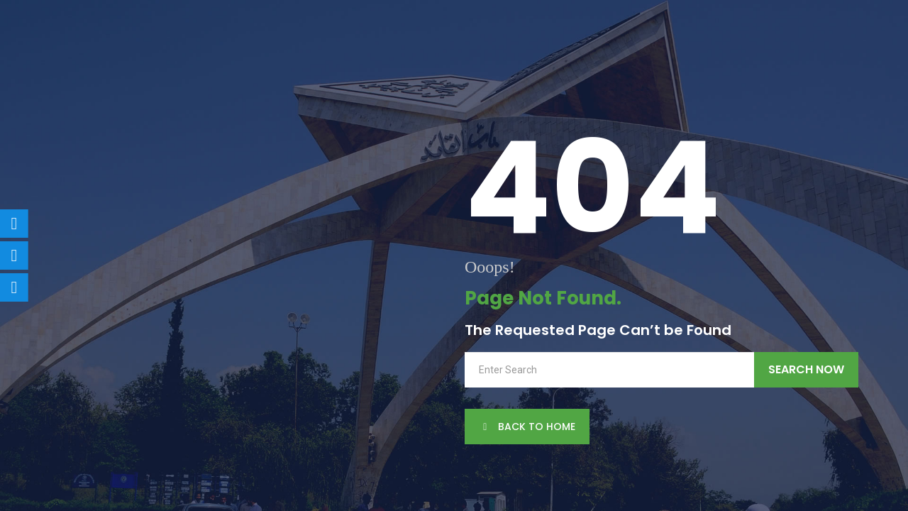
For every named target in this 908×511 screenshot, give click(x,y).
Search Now (806, 369)
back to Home (527, 426)
